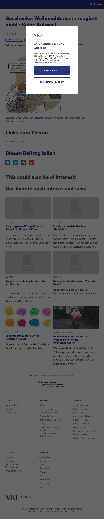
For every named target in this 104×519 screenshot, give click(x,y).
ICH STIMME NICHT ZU (52, 81)
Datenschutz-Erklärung (45, 62)
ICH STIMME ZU (52, 70)
